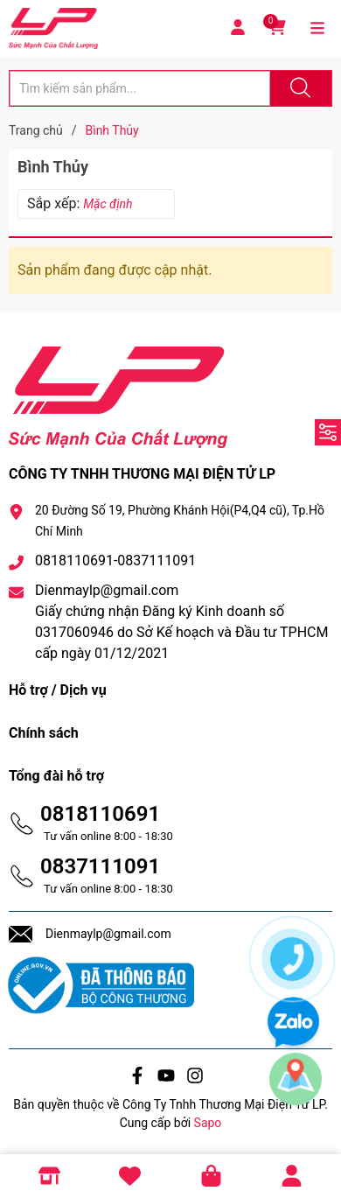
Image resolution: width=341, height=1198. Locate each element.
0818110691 (100, 814)
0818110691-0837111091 (115, 560)
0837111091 (100, 866)
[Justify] (298, 88)
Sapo (208, 1123)
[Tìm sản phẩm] (140, 88)
